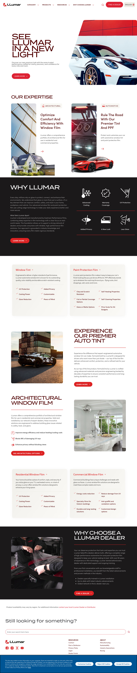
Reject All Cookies (104, 664)
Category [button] (33, 5)
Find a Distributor (74, 645)
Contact (71, 643)
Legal (70, 651)
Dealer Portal (73, 653)
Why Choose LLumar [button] (83, 5)
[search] (102, 4)
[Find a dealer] (114, 5)
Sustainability (104, 645)
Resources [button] (63, 5)
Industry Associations (107, 648)
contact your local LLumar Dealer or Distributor (77, 607)
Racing (102, 651)
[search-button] (129, 631)
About (103, 640)
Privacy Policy (73, 648)
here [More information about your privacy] (29, 667)
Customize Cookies (84, 664)
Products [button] (48, 5)
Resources (73, 640)
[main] (68, 664)
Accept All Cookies (123, 664)
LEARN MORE (21, 76)
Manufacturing (105, 643)
